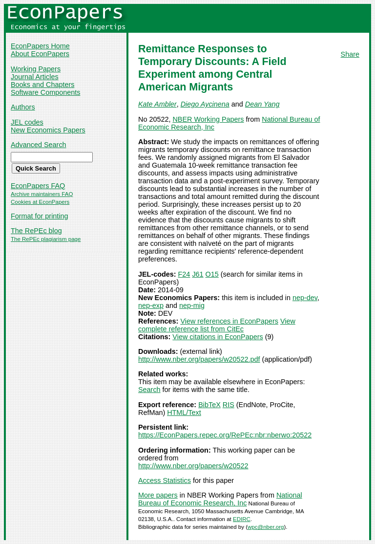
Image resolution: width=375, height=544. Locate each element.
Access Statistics (164, 480)
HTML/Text (184, 412)
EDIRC (241, 519)
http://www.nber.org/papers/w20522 (193, 466)
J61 (197, 274)
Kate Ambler (157, 104)
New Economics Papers (48, 130)
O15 (212, 274)
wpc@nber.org (266, 527)
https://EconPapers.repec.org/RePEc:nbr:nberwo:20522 (225, 435)
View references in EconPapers (229, 321)
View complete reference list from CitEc (216, 325)
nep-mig (192, 305)
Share (350, 54)
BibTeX (209, 405)
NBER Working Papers (208, 119)
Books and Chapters (42, 84)
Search (149, 389)
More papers (158, 495)
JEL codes (27, 122)
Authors (23, 107)
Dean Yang (262, 104)
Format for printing (39, 216)
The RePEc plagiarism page (46, 239)
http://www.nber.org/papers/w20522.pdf (199, 359)
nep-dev (304, 298)
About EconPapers (40, 54)
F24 (184, 274)
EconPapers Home (40, 46)
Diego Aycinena (205, 104)
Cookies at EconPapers (40, 202)
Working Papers (36, 69)
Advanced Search (38, 145)
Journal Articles (35, 77)
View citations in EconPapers (217, 337)
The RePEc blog (36, 231)
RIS (228, 405)
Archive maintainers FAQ (42, 194)
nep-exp (151, 305)
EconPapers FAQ (38, 186)
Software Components (45, 92)
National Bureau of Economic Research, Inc (220, 499)
